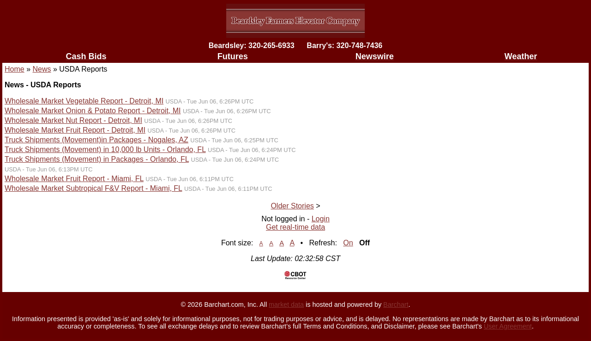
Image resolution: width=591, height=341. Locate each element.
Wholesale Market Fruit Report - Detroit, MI (75, 130)
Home (14, 69)
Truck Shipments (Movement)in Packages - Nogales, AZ (96, 140)
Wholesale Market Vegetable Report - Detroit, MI (84, 101)
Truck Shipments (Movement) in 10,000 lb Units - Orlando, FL (105, 149)
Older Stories (292, 206)
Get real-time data (295, 227)
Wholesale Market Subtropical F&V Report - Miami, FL (93, 188)
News (41, 69)
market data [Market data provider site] (286, 304)
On (348, 243)
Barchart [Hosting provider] (395, 304)
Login (321, 219)
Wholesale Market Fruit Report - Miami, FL (74, 179)
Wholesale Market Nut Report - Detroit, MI (73, 120)
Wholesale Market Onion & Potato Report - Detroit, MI (93, 111)
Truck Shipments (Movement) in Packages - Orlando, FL (97, 159)
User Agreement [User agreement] (508, 326)
